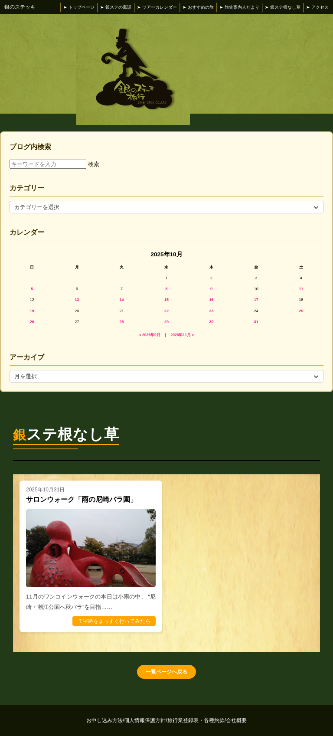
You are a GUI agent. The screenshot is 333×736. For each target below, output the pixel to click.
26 (32, 322)
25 (301, 311)
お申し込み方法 (105, 720)
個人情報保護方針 (145, 720)
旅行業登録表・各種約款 (196, 720)
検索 (93, 164)
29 (166, 322)
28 (122, 322)
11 (301, 289)
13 (77, 300)
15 (166, 300)
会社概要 (236, 720)
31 (256, 322)
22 (166, 311)
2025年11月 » (182, 335)
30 (211, 322)
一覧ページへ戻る (166, 672)
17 (256, 300)
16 (211, 300)
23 (211, 311)
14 (122, 300)
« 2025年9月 (149, 335)
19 (32, 311)
